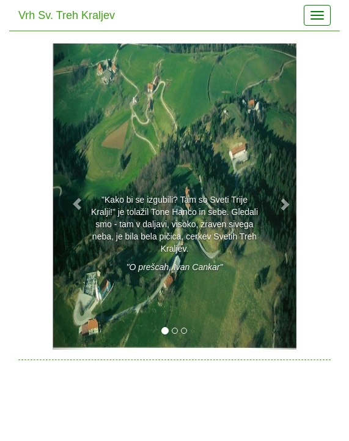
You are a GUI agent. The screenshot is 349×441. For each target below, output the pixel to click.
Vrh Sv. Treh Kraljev (66, 15)
